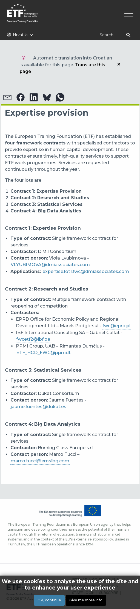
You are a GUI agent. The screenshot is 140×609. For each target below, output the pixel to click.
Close (118, 64)
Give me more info (85, 600)
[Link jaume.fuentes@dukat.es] (38, 406)
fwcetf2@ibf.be (33, 339)
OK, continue (49, 600)
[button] (7, 97)
